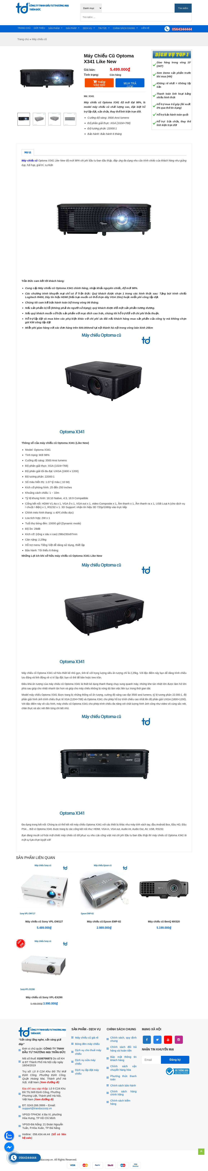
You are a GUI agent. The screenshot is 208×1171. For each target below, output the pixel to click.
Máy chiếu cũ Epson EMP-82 (104, 921)
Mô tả (27, 152)
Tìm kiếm (183, 8)
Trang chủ (24, 28)
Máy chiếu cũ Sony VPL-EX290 (44, 997)
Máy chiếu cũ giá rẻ (86, 1037)
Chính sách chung (124, 28)
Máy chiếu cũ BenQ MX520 (164, 921)
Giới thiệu (39, 28)
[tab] (28, 152)
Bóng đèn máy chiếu (87, 1043)
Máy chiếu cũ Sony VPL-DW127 (44, 921)
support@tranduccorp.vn (37, 1108)
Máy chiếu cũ (39, 39)
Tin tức (102, 28)
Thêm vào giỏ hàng (99, 83)
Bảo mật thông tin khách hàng (123, 1058)
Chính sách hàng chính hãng (123, 1093)
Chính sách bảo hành (123, 1085)
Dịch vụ (87, 28)
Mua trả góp (130, 84)
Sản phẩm (54, 28)
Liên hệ (145, 28)
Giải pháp (71, 28)
